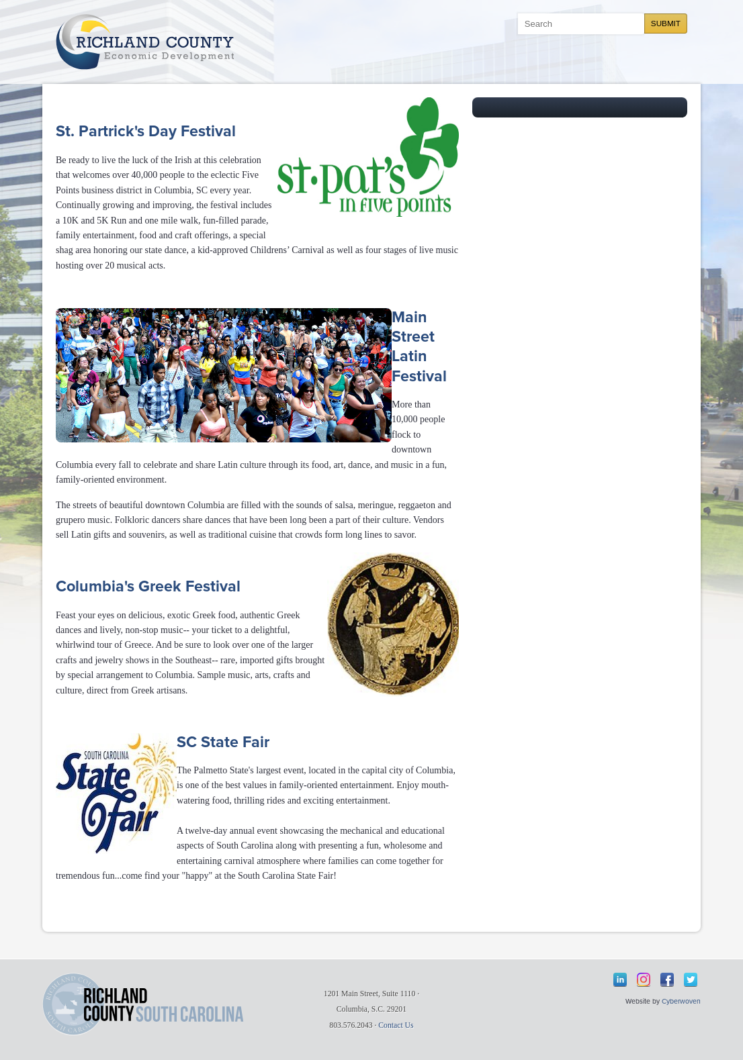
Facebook (667, 979)
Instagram (643, 979)
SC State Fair (223, 742)
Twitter (690, 979)
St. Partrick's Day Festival (146, 131)
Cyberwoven (681, 1001)
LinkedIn (620, 979)
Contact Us (395, 1025)
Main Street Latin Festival (419, 347)
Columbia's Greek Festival (148, 586)
